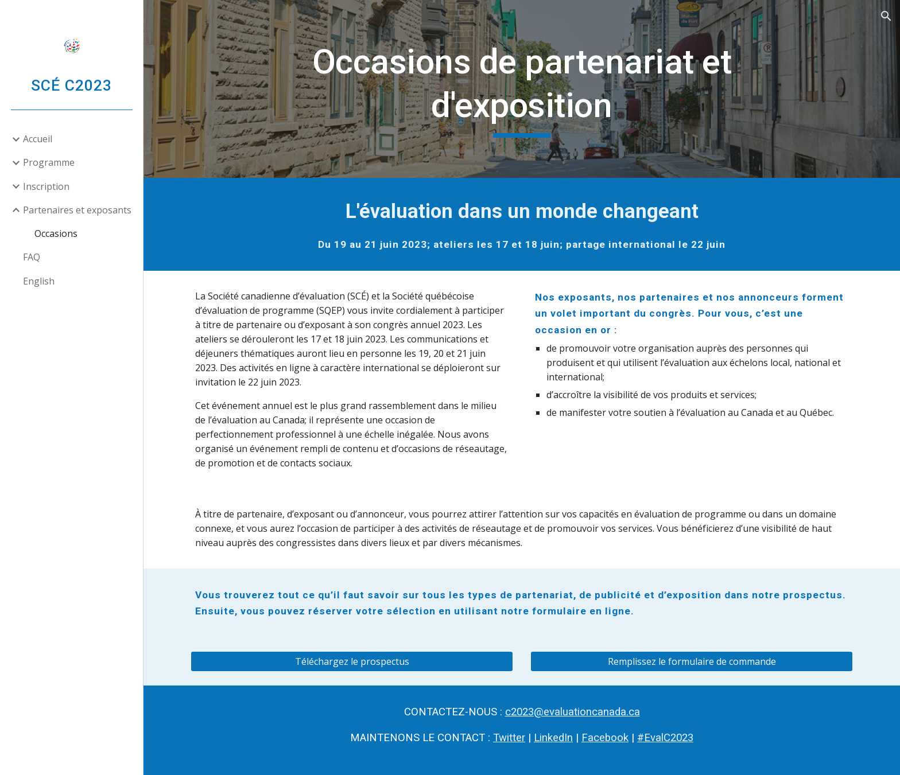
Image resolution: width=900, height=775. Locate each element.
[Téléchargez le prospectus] (352, 661)
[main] (522, 89)
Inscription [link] (46, 186)
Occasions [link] (55, 233)
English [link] (39, 281)
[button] (886, 16)
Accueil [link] (37, 139)
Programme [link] (49, 162)
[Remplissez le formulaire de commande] (691, 661)
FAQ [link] (31, 257)
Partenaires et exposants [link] (77, 210)
